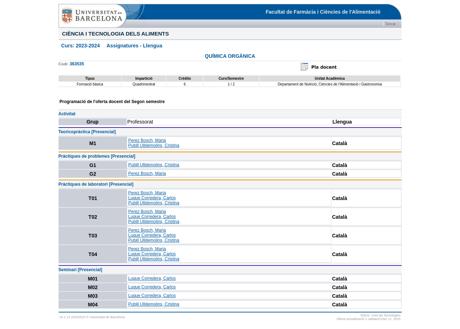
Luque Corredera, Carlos (152, 197)
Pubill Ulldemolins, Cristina (153, 145)
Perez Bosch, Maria (147, 140)
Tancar (390, 24)
